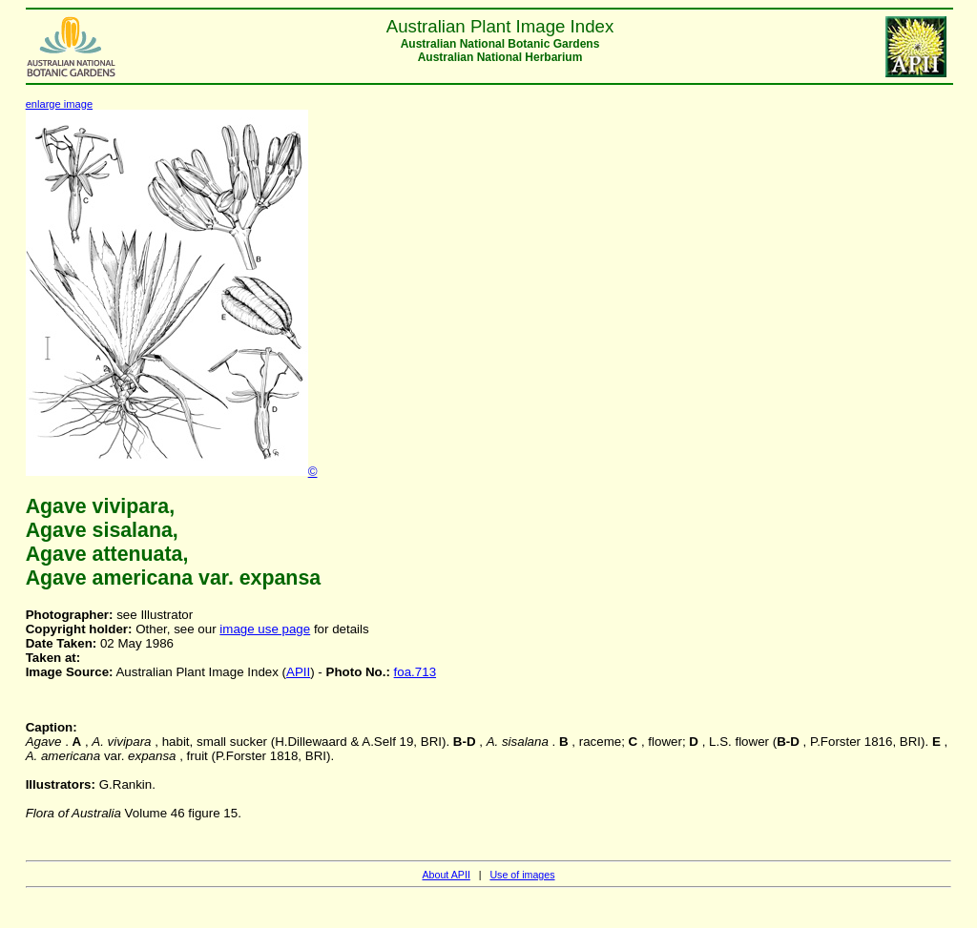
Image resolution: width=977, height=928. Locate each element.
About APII (445, 874)
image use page (264, 629)
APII (298, 672)
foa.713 (415, 672)
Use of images (521, 874)
